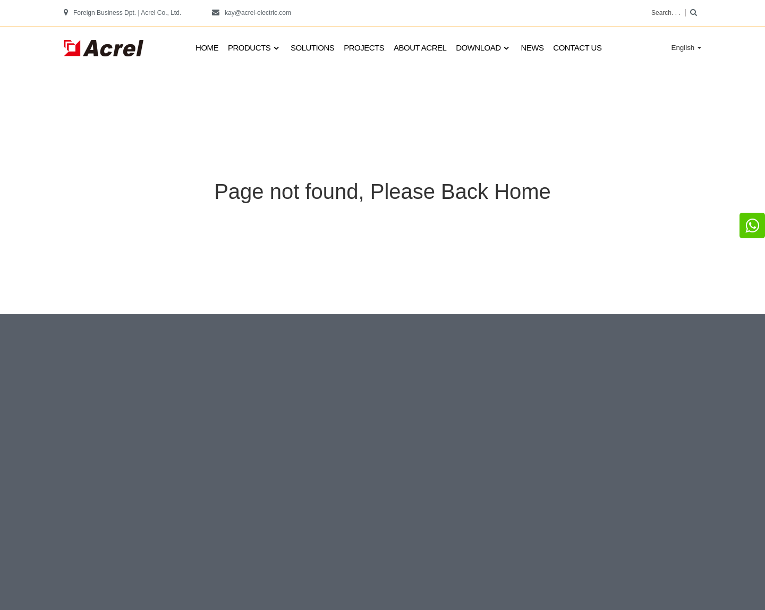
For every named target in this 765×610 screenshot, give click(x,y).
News (532, 47)
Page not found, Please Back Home (382, 191)
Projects (364, 47)
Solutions (312, 47)
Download (483, 48)
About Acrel (420, 47)
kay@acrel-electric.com (258, 12)
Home (207, 47)
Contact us (577, 47)
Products (254, 48)
